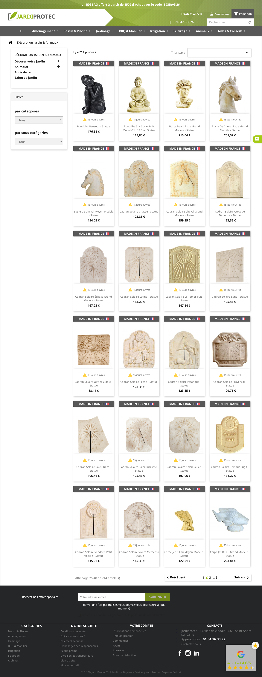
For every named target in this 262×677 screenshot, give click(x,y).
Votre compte (141, 625)
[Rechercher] (230, 22)
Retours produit (123, 636)
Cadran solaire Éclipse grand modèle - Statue (93, 298)
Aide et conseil (69, 665)
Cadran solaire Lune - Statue (230, 296)
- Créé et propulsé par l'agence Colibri (157, 672)
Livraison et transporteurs (76, 655)
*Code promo (68, 650)
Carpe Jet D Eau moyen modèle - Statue (184, 553)
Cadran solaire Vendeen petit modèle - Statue (93, 553)
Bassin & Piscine (18, 631)
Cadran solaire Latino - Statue (139, 296)
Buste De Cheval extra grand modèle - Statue (230, 128)
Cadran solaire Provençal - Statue (229, 383)
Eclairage (14, 655)
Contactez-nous (191, 644)
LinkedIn (196, 653)
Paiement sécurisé (71, 641)
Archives (13, 660)
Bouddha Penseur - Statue (93, 126)
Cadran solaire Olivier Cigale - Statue (93, 383)
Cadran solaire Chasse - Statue (139, 211)
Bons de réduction (124, 655)
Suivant (242, 577)
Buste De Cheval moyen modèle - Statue (93, 213)
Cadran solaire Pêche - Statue (139, 381)
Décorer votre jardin (30, 61)
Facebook (180, 653)
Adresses (118, 650)
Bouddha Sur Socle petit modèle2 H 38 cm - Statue (139, 128)
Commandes (121, 640)
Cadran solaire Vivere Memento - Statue (139, 553)
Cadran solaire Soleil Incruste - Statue (139, 468)
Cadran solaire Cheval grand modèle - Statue (184, 213)
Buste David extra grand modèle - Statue (184, 128)
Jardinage (14, 641)
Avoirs (117, 645)
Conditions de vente (73, 631)
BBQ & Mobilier (17, 646)
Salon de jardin (26, 78)
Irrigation (14, 650)
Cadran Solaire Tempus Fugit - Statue (230, 468)
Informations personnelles (129, 631)
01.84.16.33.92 (181, 22)
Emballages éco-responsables (79, 646)
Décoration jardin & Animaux (38, 55)
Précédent (175, 577)
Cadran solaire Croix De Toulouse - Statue (230, 213)
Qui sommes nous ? (72, 636)
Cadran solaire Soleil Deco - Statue (93, 468)
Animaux (21, 67)
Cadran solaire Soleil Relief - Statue (184, 468)
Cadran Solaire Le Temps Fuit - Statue (184, 298)
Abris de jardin (25, 72)
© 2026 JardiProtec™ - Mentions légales (107, 672)
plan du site (67, 660)
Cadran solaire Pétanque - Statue (184, 383)
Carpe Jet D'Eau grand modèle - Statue (230, 553)
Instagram (188, 653)
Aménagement (17, 636)
